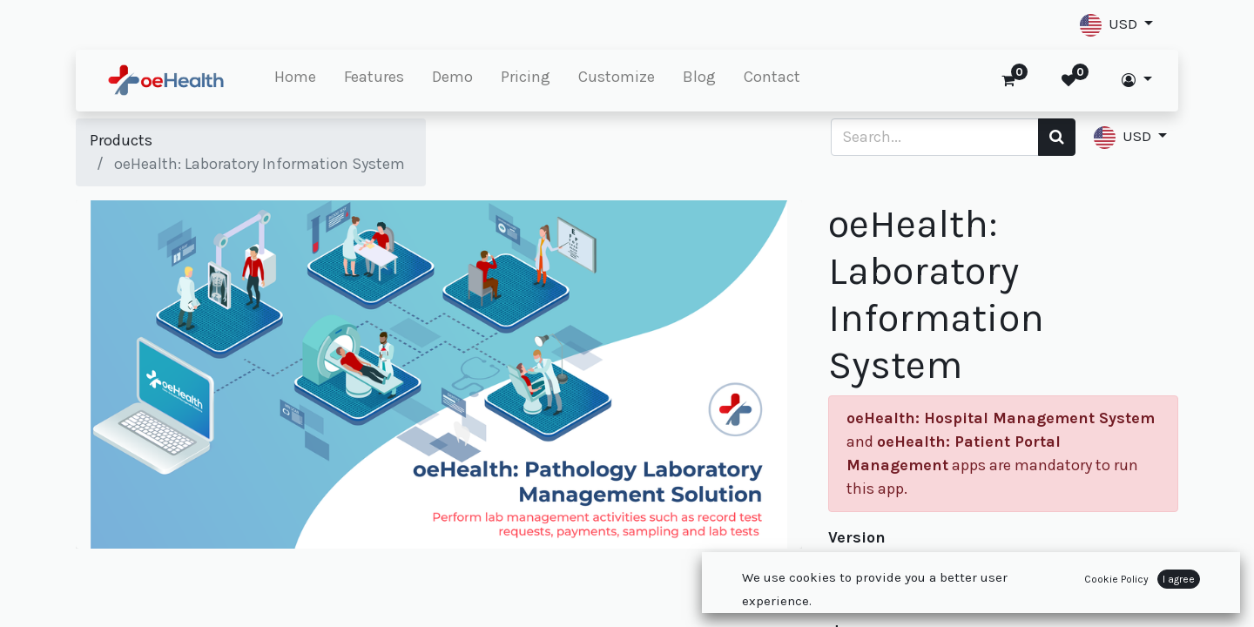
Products (121, 140)
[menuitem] (295, 80)
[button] (1116, 25)
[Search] (1056, 137)
